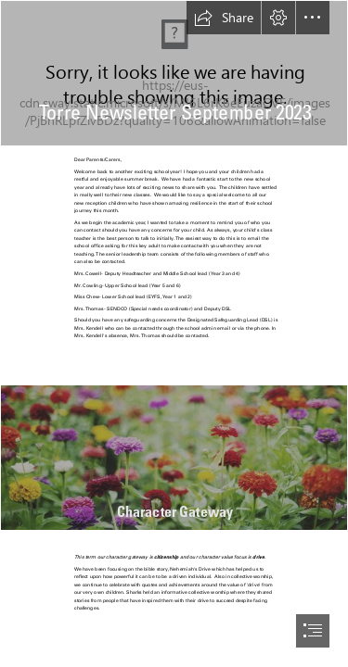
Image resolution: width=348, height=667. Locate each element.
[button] (224, 17)
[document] (174, 333)
